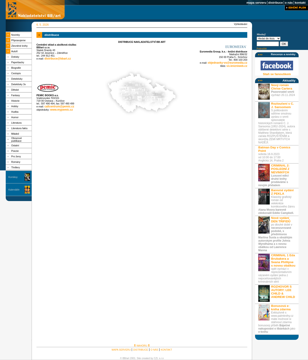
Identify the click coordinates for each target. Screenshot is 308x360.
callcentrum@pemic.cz (59, 106)
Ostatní (15, 145)
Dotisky (15, 56)
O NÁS (154, 349)
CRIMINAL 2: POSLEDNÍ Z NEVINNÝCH (280, 169)
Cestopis (16, 73)
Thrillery (15, 167)
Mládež (15, 133)
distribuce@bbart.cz (57, 58)
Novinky (15, 34)
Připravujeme (18, 40)
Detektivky (16, 78)
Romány (15, 162)
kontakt (300, 2)
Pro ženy (16, 156)
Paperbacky (17, 62)
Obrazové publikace (16, 139)
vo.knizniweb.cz (236, 66)
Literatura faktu (19, 128)
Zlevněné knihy (19, 45)
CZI (156, 358)
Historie (15, 100)
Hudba (14, 111)
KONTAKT (166, 349)
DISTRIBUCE (140, 349)
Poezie (15, 151)
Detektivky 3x (18, 84)
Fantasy (15, 95)
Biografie (16, 67)
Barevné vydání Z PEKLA (282, 191)
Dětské (15, 89)
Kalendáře (14, 189)
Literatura (16, 122)
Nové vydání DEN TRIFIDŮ (280, 219)
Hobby (14, 106)
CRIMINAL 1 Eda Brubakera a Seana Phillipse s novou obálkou (283, 260)
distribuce (275, 2)
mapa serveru (256, 2)
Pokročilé (262, 48)
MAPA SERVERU (121, 349)
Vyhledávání (240, 24)
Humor (15, 117)
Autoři (14, 51)
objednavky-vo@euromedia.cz (227, 62)
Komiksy (13, 177)
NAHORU (142, 345)
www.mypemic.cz (61, 109)
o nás (289, 2)
